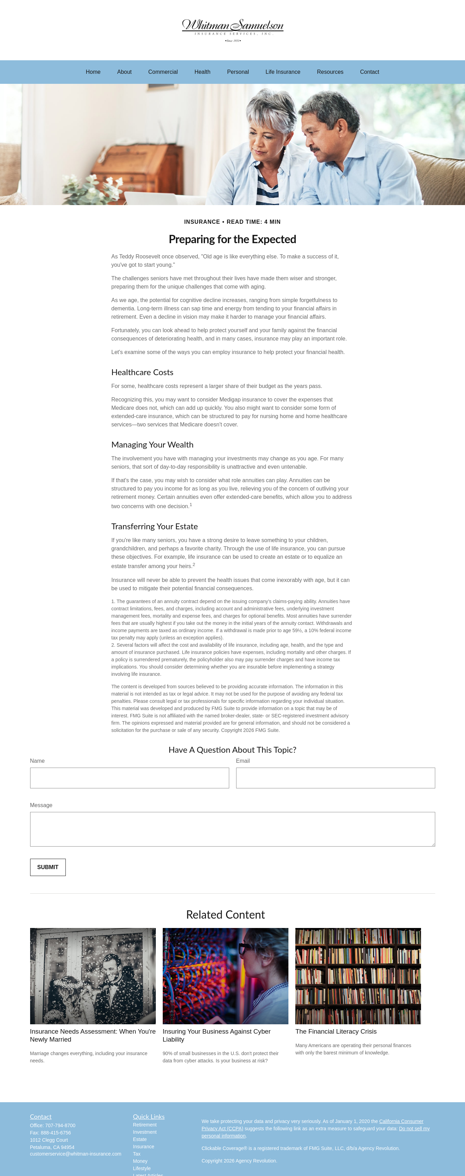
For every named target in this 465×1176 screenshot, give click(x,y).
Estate (140, 1139)
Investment (145, 1132)
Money (140, 1161)
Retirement (145, 1125)
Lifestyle (142, 1168)
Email (243, 761)
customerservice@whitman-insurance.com (76, 1154)
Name (37, 761)
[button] (93, 72)
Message (41, 805)
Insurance (143, 1146)
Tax (137, 1154)
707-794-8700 (60, 1125)
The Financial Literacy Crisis (336, 1031)
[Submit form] (48, 867)
